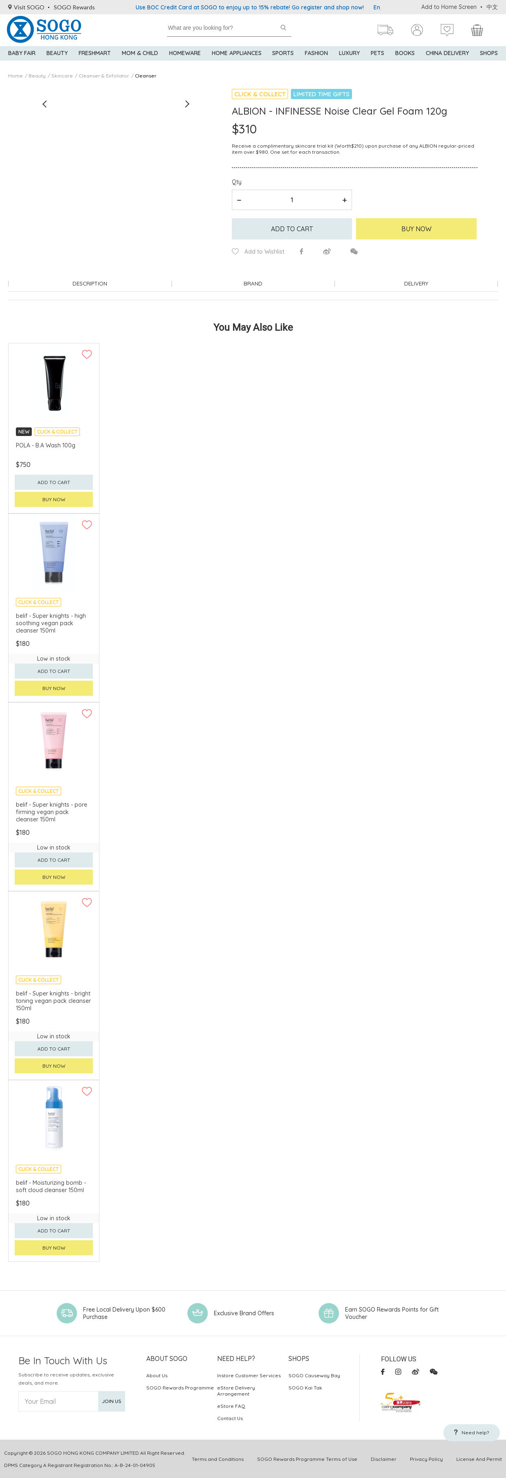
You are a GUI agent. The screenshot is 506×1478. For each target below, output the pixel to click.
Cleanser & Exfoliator (104, 76)
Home (15, 76)
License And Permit (479, 1459)
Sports (283, 57)
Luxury (349, 57)
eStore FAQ (231, 1406)
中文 (492, 7)
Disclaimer (383, 1459)
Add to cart (292, 229)
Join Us (111, 1401)
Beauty (37, 76)
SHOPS (489, 57)
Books (405, 57)
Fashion (316, 57)
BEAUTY (57, 57)
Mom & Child (140, 57)
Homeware (185, 57)
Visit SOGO (26, 7)
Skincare (62, 76)
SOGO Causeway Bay (314, 1375)
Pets (377, 57)
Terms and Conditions (218, 1459)
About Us (156, 1375)
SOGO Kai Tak (305, 1387)
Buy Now (416, 229)
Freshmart (95, 57)
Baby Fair (21, 57)
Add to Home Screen (449, 7)
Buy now (54, 499)
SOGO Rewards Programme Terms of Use (307, 1459)
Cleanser (145, 76)
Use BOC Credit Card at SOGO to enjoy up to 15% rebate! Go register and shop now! (250, 7)
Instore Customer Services (249, 1375)
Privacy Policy (426, 1459)
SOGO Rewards (74, 7)
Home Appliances (237, 57)
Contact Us (230, 1418)
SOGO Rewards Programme (180, 1387)
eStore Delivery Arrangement (236, 1390)
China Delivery (447, 57)
